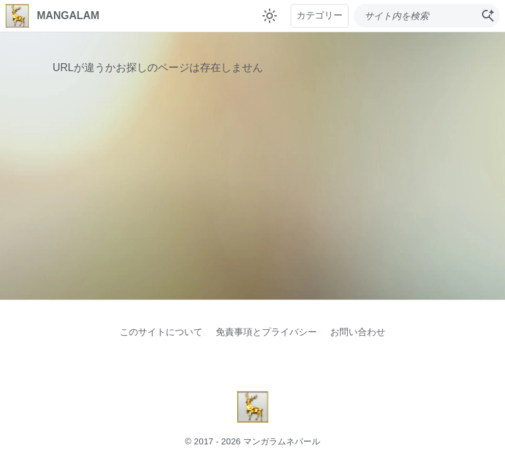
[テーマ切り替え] (269, 16)
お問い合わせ (357, 332)
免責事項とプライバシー (266, 332)
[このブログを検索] (415, 16)
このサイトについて (161, 332)
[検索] (488, 16)
